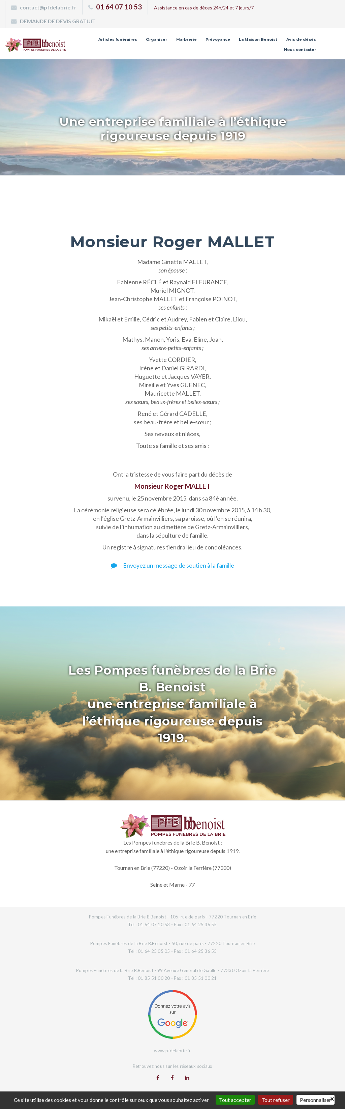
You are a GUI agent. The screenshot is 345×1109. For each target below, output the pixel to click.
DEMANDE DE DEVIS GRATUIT (58, 21)
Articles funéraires (117, 39)
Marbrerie (186, 39)
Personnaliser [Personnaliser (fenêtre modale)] (315, 1100)
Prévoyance (218, 39)
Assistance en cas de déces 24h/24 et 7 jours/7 (204, 7)
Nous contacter (300, 49)
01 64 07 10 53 (119, 7)
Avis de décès (301, 39)
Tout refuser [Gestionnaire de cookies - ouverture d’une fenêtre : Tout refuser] (275, 1100)
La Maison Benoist (258, 39)
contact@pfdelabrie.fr (48, 7)
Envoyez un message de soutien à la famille (172, 565)
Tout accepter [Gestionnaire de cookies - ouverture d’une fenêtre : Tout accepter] (235, 1100)
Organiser (156, 39)
